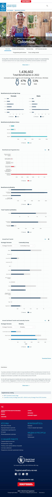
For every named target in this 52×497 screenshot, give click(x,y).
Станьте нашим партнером (35, 428)
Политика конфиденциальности (28, 492)
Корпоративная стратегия (8, 428)
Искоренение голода (6, 443)
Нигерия (3, 416)
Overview (7, 49)
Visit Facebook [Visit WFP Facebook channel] (16, 474)
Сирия (29, 410)
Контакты (41, 492)
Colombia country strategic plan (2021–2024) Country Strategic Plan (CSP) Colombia (25, 397)
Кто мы (5, 423)
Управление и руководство (8, 430)
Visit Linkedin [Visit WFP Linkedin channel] (27, 474)
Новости (30, 435)
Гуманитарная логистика (7, 441)
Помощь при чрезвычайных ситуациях (11, 445)
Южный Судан (32, 415)
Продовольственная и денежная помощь (12, 450)
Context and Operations (18, 49)
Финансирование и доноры (8, 434)
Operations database (20, 10)
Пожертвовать (26, 1)
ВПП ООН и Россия (6, 425)
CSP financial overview (41, 49)
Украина (30, 413)
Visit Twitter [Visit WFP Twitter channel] (23, 474)
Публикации (31, 437)
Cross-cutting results (33, 52)
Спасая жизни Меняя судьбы (11, 6)
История (3, 432)
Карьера (30, 425)
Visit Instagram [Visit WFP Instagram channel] (20, 474)
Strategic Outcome (6, 242)
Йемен (3, 414)
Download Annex (46, 358)
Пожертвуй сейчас (12, 492)
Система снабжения (6, 448)
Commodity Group (24, 242)
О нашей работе (9, 439)
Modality (21, 323)
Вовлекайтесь (35, 423)
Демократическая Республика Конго (11, 411)
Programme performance (19, 52)
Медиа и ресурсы (37, 432)
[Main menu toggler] (50, 6)
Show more (26, 65)
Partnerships (30, 49)
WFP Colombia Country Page (11, 395)
